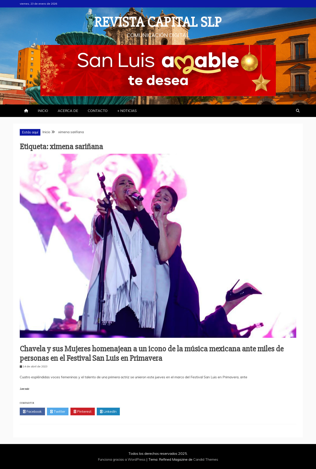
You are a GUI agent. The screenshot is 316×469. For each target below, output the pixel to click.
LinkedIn (108, 411)
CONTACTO (98, 110)
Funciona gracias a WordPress (122, 459)
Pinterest (83, 411)
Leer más (24, 389)
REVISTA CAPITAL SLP (158, 22)
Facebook (32, 411)
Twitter (57, 411)
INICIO (43, 110)
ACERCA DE (68, 110)
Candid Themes (205, 459)
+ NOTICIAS (127, 110)
